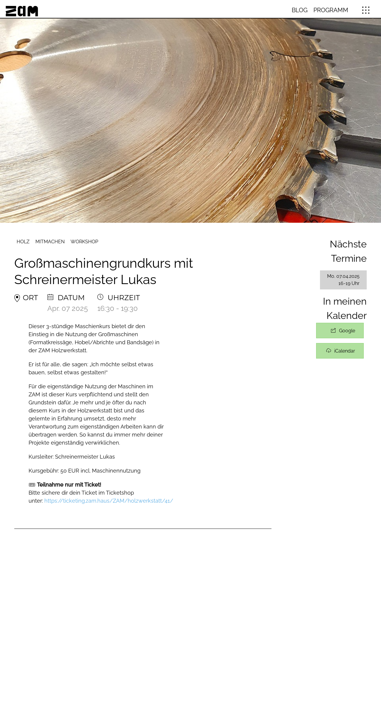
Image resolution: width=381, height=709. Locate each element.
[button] (365, 10)
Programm (330, 10)
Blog (299, 10)
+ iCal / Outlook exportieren (340, 351)
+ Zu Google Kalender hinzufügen (340, 330)
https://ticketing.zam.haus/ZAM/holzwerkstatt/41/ (108, 501)
